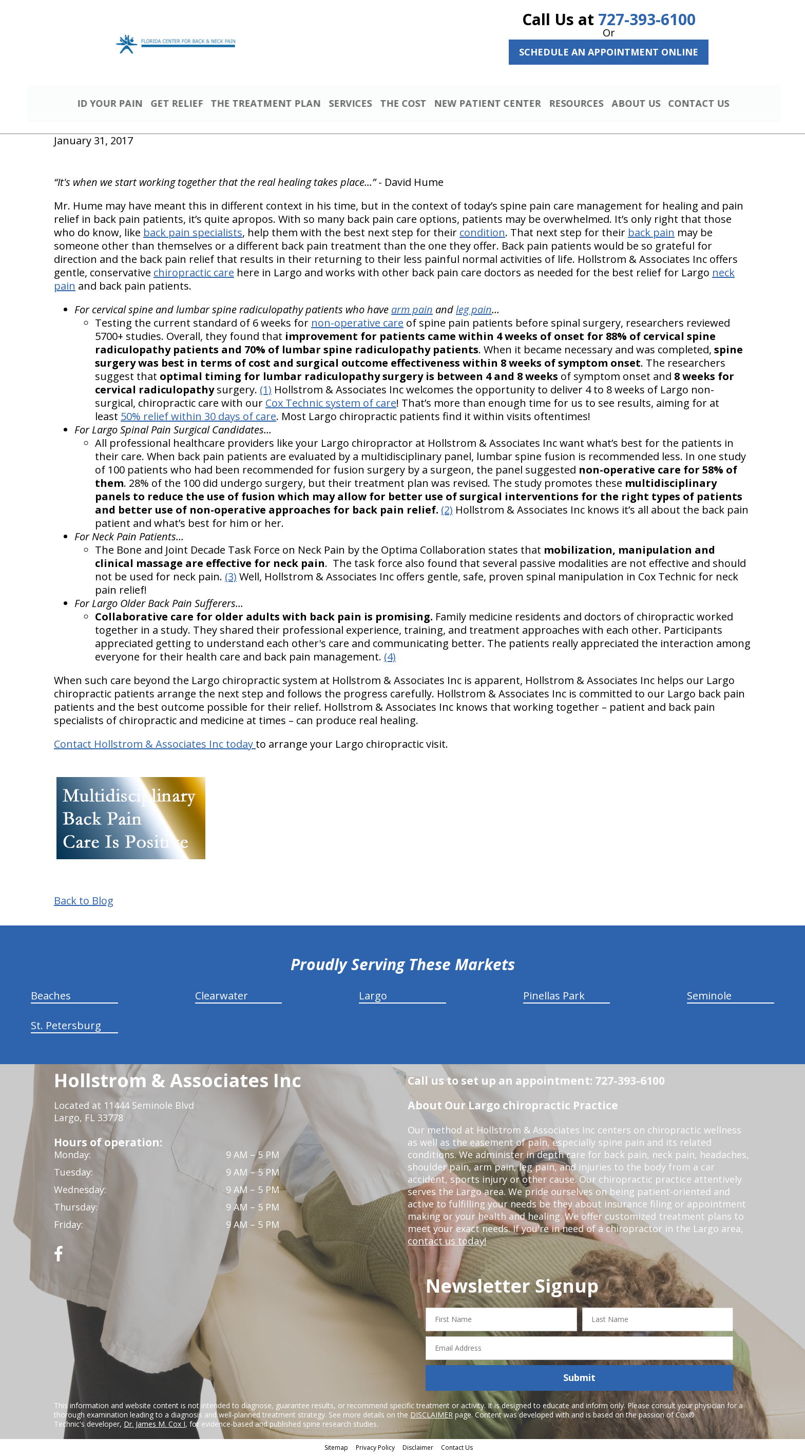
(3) (231, 578)
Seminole (709, 997)
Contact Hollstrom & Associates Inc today (155, 745)
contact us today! (446, 1242)
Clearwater (221, 997)
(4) (390, 658)
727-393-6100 (647, 19)
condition (482, 234)
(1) (266, 391)
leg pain (474, 311)
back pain (651, 234)
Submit (579, 1379)
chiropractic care (194, 274)
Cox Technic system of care (330, 404)
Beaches (51, 997)
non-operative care (357, 324)
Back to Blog (83, 902)
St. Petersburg (66, 1027)
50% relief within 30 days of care (198, 418)
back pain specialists (192, 234)
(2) (447, 511)
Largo (373, 997)
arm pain (412, 311)
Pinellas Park (554, 997)
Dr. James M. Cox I (154, 1425)
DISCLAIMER (431, 1416)
